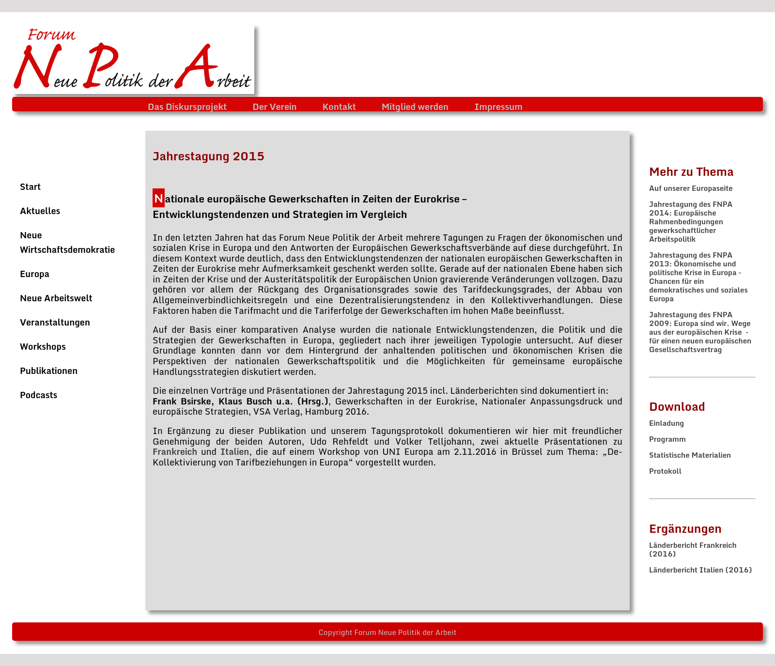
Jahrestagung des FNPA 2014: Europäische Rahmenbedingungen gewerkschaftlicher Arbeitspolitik (690, 221)
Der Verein (274, 106)
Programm (667, 439)
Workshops (43, 346)
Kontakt (339, 106)
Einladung (666, 423)
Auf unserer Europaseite (691, 188)
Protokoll (665, 471)
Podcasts (38, 394)
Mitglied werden (415, 106)
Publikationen (49, 370)
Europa (34, 273)
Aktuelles (40, 210)
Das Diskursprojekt (187, 106)
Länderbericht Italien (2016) (700, 569)
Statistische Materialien (690, 455)
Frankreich (177, 451)
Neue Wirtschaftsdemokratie (67, 242)
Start (30, 186)
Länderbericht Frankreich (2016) (693, 549)
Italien (234, 451)
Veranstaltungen (55, 322)
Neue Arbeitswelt (56, 298)
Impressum (498, 106)
